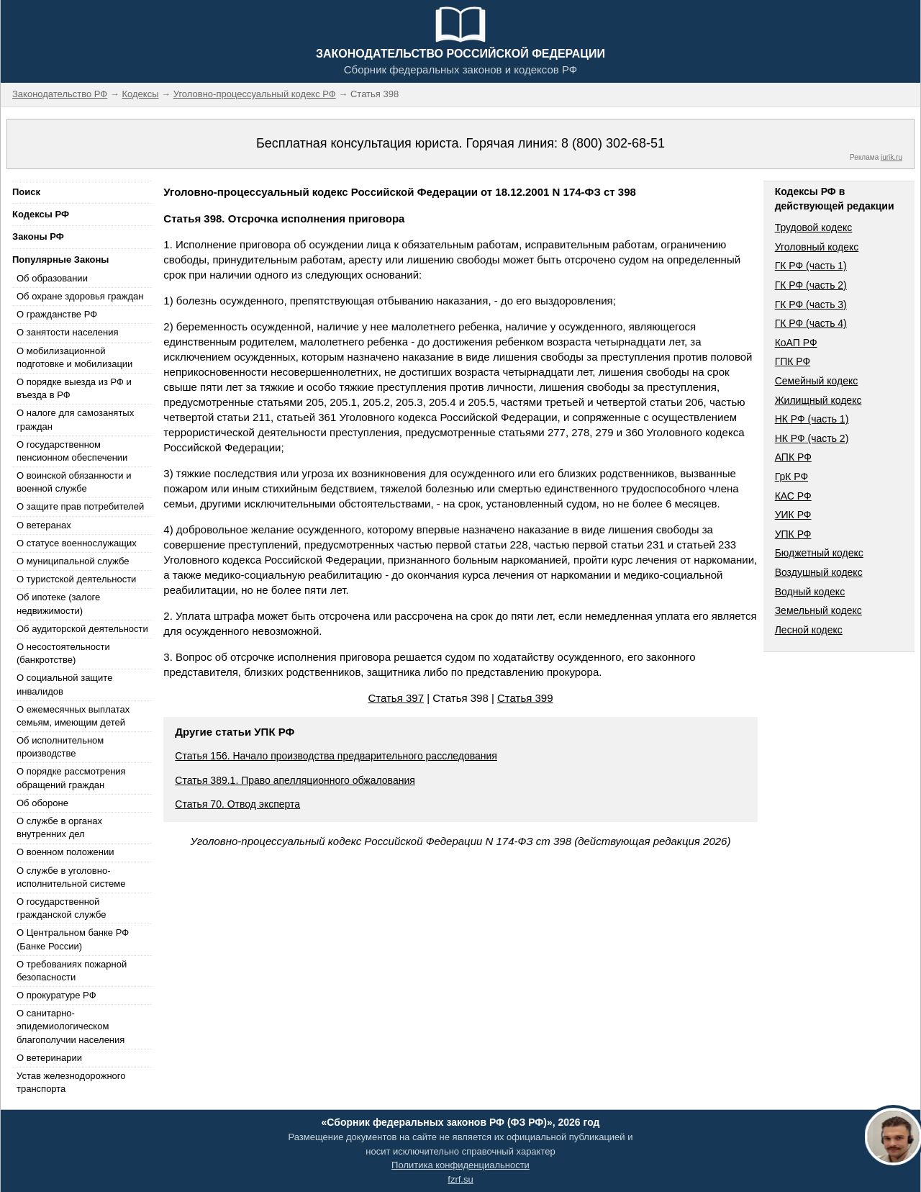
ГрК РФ (791, 476)
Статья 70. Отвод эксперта (237, 804)
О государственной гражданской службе (61, 908)
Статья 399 (525, 698)
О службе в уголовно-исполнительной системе (71, 877)
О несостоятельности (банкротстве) (63, 653)
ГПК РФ (793, 361)
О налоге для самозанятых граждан (75, 419)
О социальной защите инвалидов (64, 684)
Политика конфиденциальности (460, 1165)
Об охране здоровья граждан (80, 296)
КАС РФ (793, 496)
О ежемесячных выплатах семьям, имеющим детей (73, 716)
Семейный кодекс (816, 381)
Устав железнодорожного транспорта (71, 1082)
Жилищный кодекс (818, 400)
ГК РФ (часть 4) (811, 323)
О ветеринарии (49, 1057)
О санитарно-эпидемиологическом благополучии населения (70, 1026)
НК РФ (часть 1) (812, 419)
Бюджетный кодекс (819, 553)
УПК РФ (793, 534)
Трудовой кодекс (814, 227)
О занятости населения (68, 332)
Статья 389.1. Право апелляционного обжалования (295, 780)
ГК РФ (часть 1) (811, 265)
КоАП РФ (796, 342)
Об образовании (52, 278)
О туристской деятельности (76, 579)
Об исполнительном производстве (60, 747)
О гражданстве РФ (57, 314)
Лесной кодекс (809, 630)
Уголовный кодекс (817, 247)
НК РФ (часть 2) (812, 438)
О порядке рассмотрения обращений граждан (71, 778)
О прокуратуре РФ (56, 995)
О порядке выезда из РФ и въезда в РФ (74, 388)
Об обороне (42, 803)
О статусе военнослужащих (77, 543)
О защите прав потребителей (80, 506)
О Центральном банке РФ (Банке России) (73, 939)
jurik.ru (891, 157)
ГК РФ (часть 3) (811, 304)
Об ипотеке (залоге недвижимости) (58, 603)
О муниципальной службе (73, 561)
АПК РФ (793, 457)
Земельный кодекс (818, 610)
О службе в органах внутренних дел (59, 827)
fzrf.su (460, 1179)
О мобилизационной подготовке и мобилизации (74, 357)
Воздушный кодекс (819, 572)
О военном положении (65, 851)
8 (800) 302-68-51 (613, 143)
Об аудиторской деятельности (82, 628)
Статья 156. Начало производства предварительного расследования (336, 756)
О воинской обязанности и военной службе (74, 482)
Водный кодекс (810, 591)
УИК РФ (793, 514)
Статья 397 (396, 698)
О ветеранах (44, 525)
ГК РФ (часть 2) (811, 285)
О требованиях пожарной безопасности (72, 971)
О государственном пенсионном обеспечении (72, 451)
